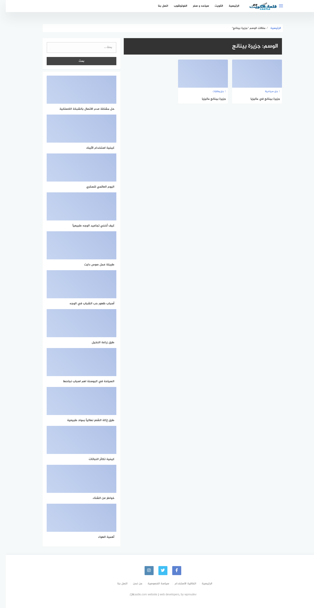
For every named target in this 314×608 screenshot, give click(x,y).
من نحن (131, 583)
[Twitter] (157, 570)
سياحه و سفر (195, 6)
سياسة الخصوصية (152, 583)
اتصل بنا (157, 6)
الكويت (213, 6)
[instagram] (143, 570)
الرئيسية (228, 6)
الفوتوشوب (174, 6)
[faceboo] (170, 570)
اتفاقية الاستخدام (179, 583)
